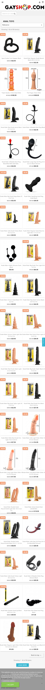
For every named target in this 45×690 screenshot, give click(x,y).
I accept (10, 685)
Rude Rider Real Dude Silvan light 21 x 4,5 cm (34, 335)
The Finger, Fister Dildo (34, 93)
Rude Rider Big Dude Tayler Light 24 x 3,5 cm (11, 404)
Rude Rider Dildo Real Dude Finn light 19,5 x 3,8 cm (11, 439)
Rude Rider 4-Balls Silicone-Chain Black (11, 266)
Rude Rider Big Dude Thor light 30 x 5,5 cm (34, 266)
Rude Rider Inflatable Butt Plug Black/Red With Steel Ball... (11, 162)
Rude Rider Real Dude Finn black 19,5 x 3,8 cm (34, 404)
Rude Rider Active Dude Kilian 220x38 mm (34, 508)
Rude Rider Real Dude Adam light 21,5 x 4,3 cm (11, 370)
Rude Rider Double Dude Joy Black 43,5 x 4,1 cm (11, 611)
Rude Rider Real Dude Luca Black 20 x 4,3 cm (34, 646)
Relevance (22, 25)
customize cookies (8, 681)
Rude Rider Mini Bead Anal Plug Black (33, 611)
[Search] (9, 13)
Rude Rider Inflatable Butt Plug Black (34, 127)
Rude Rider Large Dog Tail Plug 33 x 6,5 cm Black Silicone (34, 162)
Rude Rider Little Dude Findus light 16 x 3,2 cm (11, 577)
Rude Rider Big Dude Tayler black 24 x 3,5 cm (34, 370)
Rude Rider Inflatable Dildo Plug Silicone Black (33, 577)
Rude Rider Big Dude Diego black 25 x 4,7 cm (11, 197)
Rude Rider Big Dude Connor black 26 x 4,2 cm (33, 301)
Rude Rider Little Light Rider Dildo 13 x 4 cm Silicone (34, 439)
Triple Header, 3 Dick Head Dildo (11, 93)
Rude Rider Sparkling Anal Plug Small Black (33, 197)
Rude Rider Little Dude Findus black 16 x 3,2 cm (11, 231)
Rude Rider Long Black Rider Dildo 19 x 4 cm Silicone (34, 473)
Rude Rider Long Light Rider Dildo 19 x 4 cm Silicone (11, 473)
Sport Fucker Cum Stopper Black (11, 58)
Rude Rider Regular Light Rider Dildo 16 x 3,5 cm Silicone (11, 646)
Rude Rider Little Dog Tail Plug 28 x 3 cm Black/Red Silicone (34, 542)
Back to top (36, 655)
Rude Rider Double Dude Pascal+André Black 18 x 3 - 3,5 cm (11, 542)
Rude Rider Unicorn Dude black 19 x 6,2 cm (11, 301)
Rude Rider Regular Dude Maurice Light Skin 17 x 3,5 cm (33, 231)
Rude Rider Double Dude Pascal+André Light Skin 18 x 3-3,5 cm (11, 508)
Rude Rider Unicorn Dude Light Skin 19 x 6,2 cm (11, 335)
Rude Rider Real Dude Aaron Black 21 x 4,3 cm (11, 128)
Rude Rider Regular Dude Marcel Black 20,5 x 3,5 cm (34, 59)
